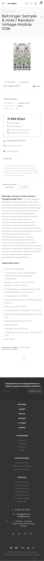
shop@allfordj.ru (23, 514)
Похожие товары (10, 347)
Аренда (22, 418)
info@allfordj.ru (23, 516)
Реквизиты (22, 447)
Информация (22, 458)
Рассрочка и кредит (22, 498)
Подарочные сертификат (22, 466)
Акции (22, 409)
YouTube (31, 533)
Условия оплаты (22, 482)
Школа (22, 414)
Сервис (22, 428)
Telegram (25, 533)
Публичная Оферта (22, 469)
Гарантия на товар (22, 488)
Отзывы (24, 187)
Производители (22, 463)
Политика (22, 443)
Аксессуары (25, 347)
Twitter (19, 533)
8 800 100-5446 (22, 510)
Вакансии (22, 440)
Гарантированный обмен (16, 140)
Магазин (22, 404)
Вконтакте (13, 533)
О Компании (22, 436)
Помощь (22, 477)
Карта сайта (22, 501)
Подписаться (35, 391)
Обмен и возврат (22, 495)
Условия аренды (22, 492)
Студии (22, 423)
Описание (9, 187)
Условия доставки (22, 485)
